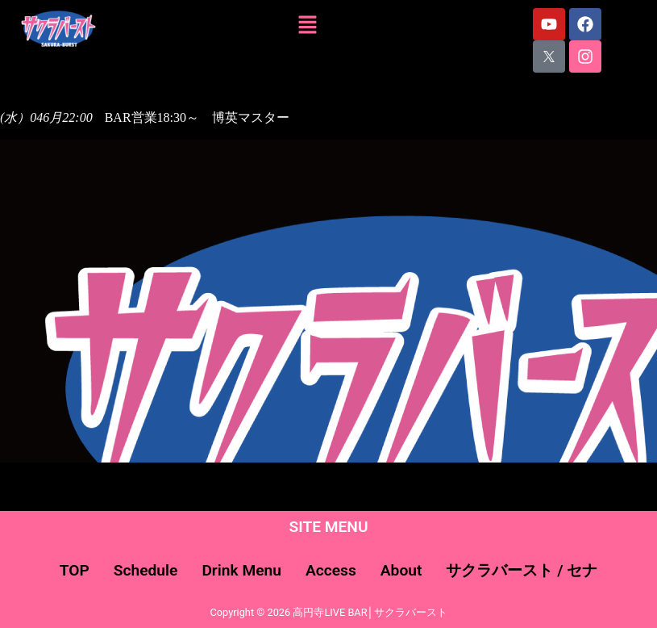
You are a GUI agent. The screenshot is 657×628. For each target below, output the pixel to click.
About (401, 570)
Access (331, 570)
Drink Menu (241, 570)
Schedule (146, 570)
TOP (74, 570)
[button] (308, 26)
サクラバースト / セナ (521, 570)
